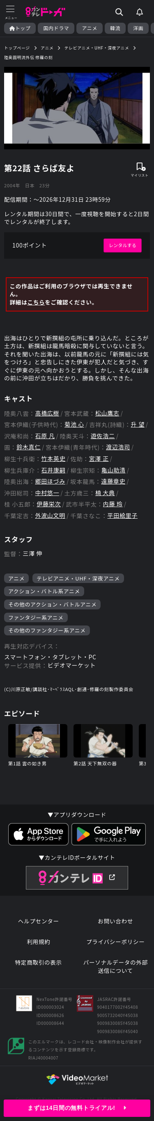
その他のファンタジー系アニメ (47, 630)
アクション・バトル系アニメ (44, 591)
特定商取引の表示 (38, 962)
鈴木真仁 (28, 447)
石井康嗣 (53, 470)
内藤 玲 (113, 504)
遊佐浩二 (103, 436)
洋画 (138, 28)
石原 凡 (45, 436)
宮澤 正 (99, 459)
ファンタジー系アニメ (36, 617)
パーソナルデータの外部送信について (115, 966)
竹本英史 (53, 459)
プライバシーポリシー (115, 942)
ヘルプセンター (38, 921)
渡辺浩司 (118, 447)
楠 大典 (105, 493)
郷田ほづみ (50, 481)
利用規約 (38, 942)
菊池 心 (74, 424)
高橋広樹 (47, 413)
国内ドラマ (56, 28)
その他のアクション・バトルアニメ (52, 604)
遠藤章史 (113, 481)
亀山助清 (113, 470)
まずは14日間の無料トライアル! (77, 1107)
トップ (19, 28)
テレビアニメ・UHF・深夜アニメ (78, 578)
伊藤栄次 (49, 504)
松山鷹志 (107, 413)
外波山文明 (50, 515)
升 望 (138, 424)
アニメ (89, 28)
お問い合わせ (115, 921)
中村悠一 (47, 493)
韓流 (115, 28)
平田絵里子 (123, 515)
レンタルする (122, 245)
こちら (36, 302)
